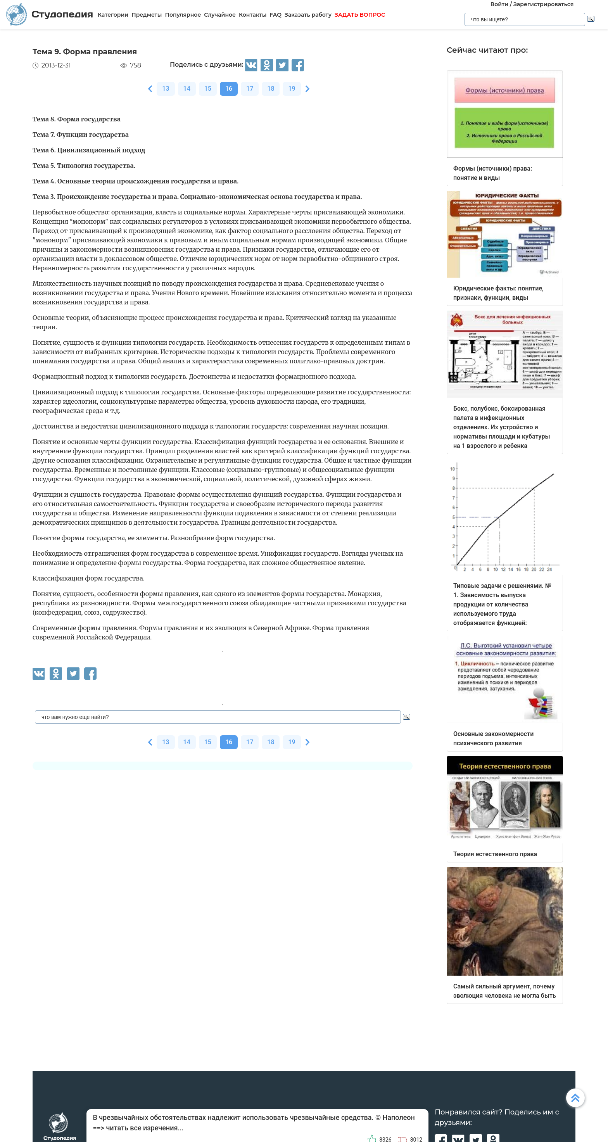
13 (165, 88)
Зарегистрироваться (543, 4)
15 (207, 88)
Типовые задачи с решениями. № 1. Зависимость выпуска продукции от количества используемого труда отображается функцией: (502, 604)
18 (270, 88)
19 (291, 88)
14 (186, 88)
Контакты (252, 14)
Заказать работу (308, 14)
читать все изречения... (144, 1128)
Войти (499, 4)
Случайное (220, 14)
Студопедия (49, 14)
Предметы (146, 14)
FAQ (275, 14)
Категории (113, 14)
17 (249, 88)
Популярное (183, 14)
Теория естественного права (495, 854)
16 (228, 88)
